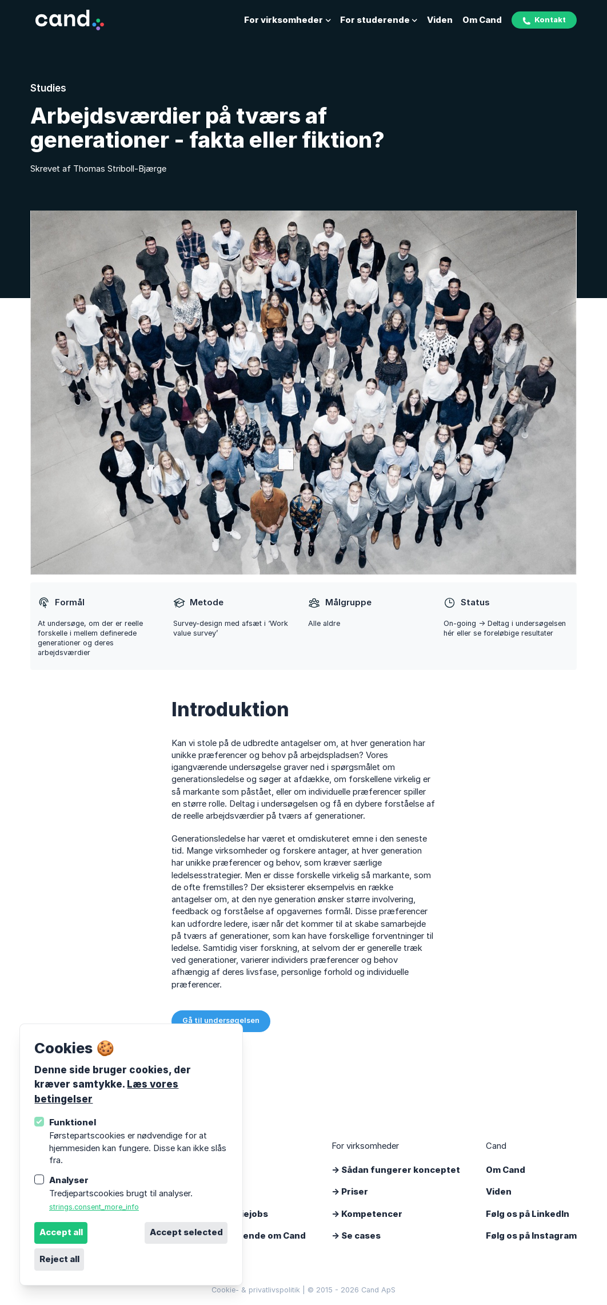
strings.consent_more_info (94, 1207)
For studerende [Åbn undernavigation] (378, 20)
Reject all (59, 1259)
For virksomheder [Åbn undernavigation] (287, 20)
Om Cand (482, 20)
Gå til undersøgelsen (220, 1020)
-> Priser (350, 1192)
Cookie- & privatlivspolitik (255, 1290)
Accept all (61, 1232)
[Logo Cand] (69, 20)
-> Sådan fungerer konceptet (396, 1170)
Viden (440, 20)
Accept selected (186, 1232)
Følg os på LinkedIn (527, 1214)
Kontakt (544, 20)
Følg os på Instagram (531, 1236)
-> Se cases (356, 1236)
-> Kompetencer (367, 1214)
